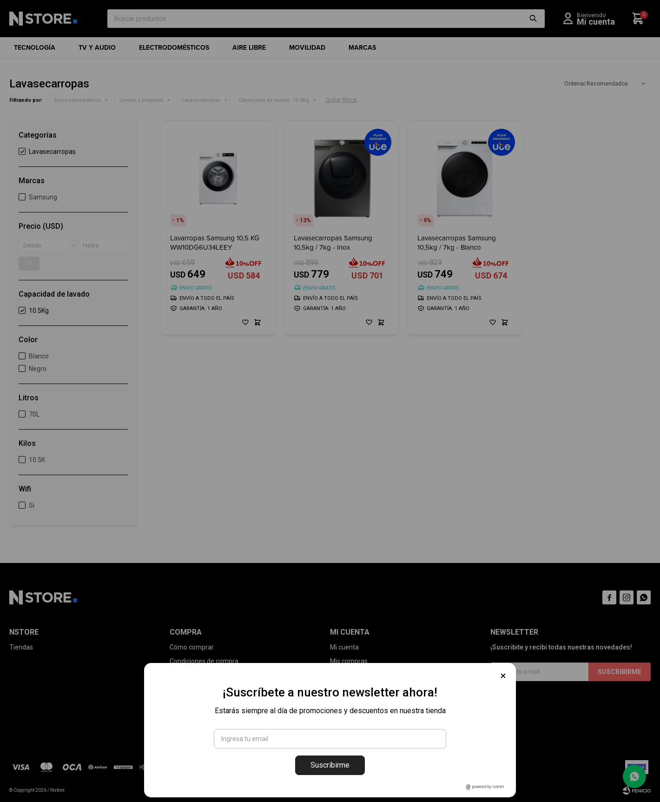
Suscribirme (330, 765)
